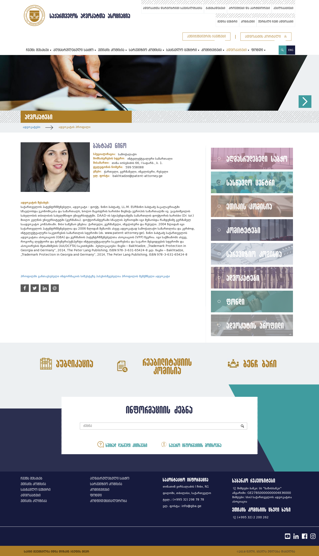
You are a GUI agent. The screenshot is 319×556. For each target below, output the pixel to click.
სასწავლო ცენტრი (181, 50)
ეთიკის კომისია (111, 50)
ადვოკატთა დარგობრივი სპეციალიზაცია (172, 8)
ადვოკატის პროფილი (74, 127)
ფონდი (257, 50)
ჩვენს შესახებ (37, 50)
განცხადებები (215, 8)
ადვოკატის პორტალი (266, 37)
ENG (290, 50)
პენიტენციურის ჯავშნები (206, 36)
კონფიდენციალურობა (108, 501)
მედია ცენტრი (227, 21)
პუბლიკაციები (283, 8)
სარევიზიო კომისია (145, 50)
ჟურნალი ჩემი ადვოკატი (275, 21)
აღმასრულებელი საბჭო (73, 50)
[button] (305, 101)
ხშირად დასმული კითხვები (122, 444)
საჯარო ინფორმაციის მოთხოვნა (191, 444)
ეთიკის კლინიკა (34, 501)
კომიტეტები (211, 50)
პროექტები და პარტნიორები (249, 8)
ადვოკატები (236, 50)
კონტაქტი (248, 21)
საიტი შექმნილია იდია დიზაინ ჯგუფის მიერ (56, 551)
